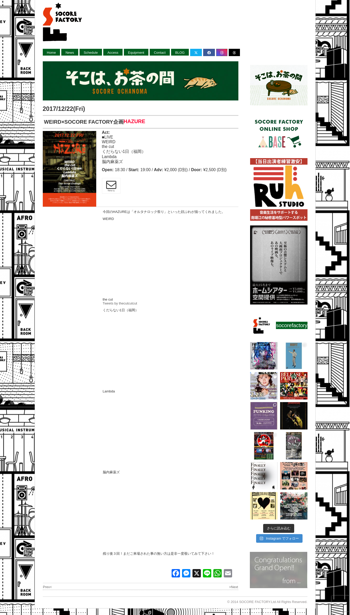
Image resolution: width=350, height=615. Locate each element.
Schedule (91, 53)
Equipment (136, 53)
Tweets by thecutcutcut (120, 303)
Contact (160, 53)
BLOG (180, 53)
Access (112, 53)
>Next (233, 587)
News (69, 53)
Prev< (47, 587)
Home (51, 53)
